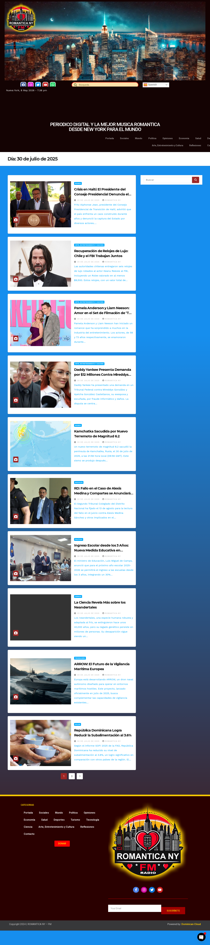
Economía (29, 819)
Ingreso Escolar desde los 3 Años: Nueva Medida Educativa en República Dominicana (101, 550)
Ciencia (78, 596)
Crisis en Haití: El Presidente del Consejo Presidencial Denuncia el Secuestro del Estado (101, 194)
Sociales (79, 482)
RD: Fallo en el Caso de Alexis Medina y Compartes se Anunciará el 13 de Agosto (102, 493)
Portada (28, 812)
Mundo (78, 183)
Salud (77, 724)
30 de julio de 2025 (88, 200)
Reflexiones (87, 826)
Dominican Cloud (191, 924)
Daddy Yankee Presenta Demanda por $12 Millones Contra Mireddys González (102, 375)
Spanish (150, 85)
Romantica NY (111, 200)
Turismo (75, 819)
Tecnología (80, 658)
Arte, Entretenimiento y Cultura (89, 245)
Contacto (29, 833)
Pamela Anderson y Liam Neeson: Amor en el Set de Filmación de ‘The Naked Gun (103, 313)
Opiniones (89, 812)
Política (78, 539)
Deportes (59, 819)
